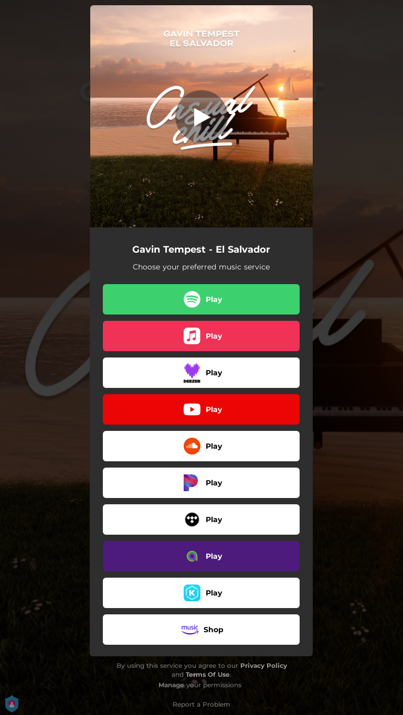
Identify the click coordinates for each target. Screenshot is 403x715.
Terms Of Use (208, 674)
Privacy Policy (263, 665)
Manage (171, 685)
